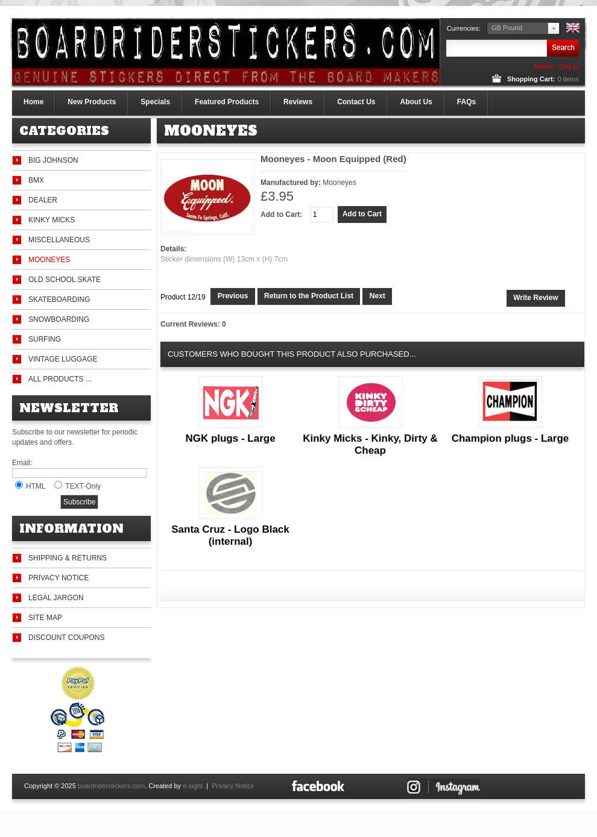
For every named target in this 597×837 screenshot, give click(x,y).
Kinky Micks (51, 220)
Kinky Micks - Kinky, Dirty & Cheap (370, 444)
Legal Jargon (56, 598)
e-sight (193, 785)
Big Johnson (53, 160)
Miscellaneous (59, 240)
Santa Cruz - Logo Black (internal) (230, 535)
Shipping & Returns (67, 558)
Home (543, 66)
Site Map (45, 617)
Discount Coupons (66, 637)
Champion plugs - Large (510, 438)
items (567, 79)
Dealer (42, 200)
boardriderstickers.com (111, 785)
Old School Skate (64, 279)
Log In (569, 66)
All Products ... (60, 379)
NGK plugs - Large (230, 438)
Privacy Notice (58, 578)
